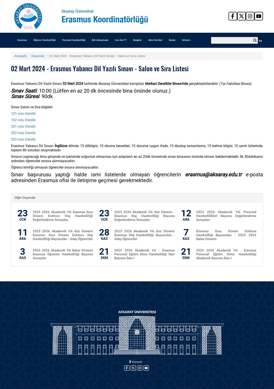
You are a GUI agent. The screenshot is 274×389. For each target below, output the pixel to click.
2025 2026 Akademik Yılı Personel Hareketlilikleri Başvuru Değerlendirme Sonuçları (226, 216)
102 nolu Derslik (23, 120)
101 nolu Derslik (23, 114)
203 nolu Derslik (23, 139)
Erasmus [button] (22, 40)
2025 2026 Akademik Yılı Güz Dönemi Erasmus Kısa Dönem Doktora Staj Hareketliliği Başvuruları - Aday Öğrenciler (63, 235)
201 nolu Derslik (23, 126)
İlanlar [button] (172, 40)
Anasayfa (20, 56)
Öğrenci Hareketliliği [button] (44, 40)
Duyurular (38, 56)
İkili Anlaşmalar (100, 40)
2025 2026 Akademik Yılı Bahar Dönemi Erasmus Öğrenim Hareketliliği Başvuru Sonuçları (63, 254)
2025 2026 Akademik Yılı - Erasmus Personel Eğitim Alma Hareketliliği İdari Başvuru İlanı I (144, 254)
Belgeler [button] (137, 40)
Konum (135, 362)
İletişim (186, 40)
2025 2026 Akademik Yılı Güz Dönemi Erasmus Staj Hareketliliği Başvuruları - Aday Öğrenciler (144, 235)
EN (260, 41)
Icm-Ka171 (121, 40)
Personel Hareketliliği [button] (73, 40)
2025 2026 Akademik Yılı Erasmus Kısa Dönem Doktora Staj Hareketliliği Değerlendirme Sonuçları (63, 216)
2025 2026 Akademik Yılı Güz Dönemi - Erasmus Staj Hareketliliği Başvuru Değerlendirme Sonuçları (144, 216)
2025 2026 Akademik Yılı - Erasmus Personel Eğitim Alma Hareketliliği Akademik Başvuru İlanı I (226, 254)
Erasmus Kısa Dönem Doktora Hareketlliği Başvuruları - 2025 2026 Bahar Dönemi (226, 235)
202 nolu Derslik (23, 133)
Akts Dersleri (155, 40)
